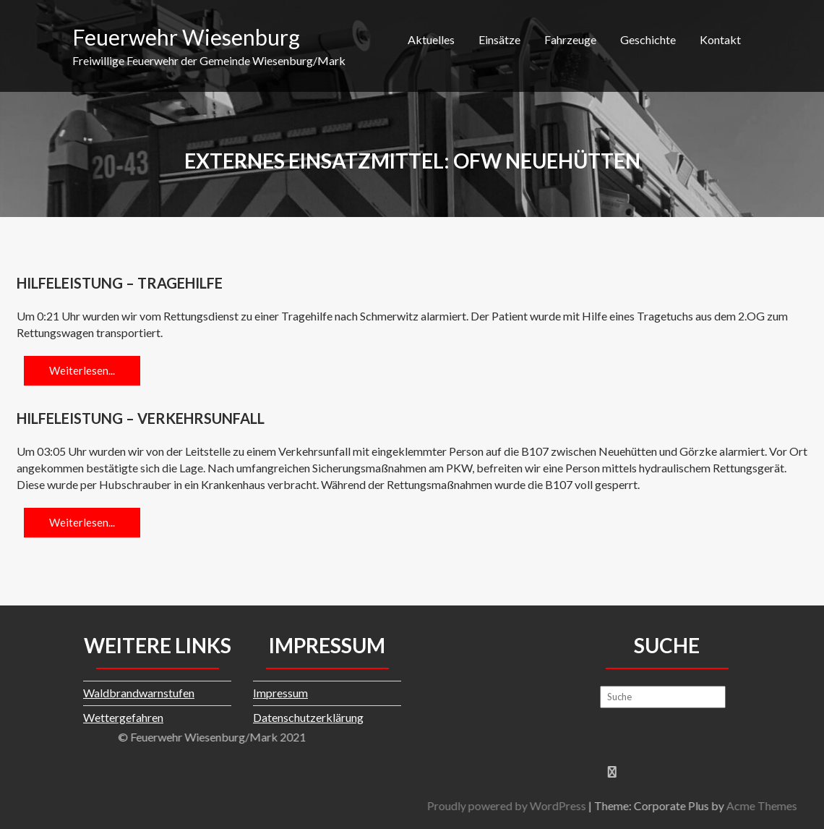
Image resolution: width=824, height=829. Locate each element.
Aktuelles (431, 39)
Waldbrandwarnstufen (138, 693)
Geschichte (648, 39)
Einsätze (499, 39)
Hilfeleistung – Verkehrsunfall (141, 418)
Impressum (280, 693)
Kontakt (720, 39)
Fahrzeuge (570, 39)
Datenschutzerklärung (308, 717)
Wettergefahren (123, 717)
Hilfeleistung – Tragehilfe (120, 283)
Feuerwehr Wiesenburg (186, 37)
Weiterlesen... (82, 370)
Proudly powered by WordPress (637, 805)
